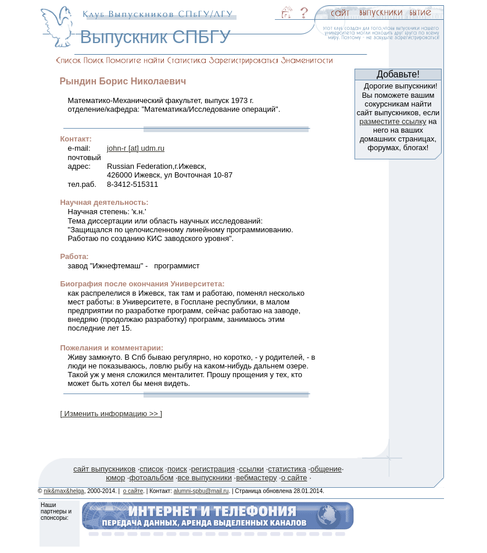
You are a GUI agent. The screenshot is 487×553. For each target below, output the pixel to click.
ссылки (251, 469)
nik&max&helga (64, 491)
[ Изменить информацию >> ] (111, 413)
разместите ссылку (392, 121)
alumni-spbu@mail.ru (201, 491)
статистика (287, 469)
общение (326, 469)
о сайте (294, 477)
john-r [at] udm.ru (135, 148)
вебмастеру (256, 477)
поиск (177, 469)
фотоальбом (151, 477)
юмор (115, 477)
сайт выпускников (104, 469)
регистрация (213, 469)
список (151, 469)
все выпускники (205, 477)
